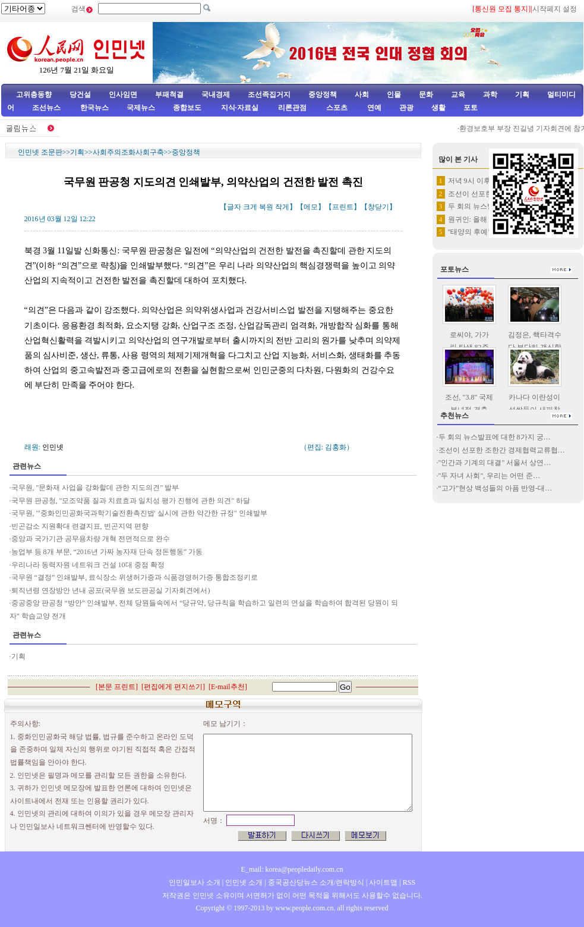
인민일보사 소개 (194, 882)
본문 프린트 (116, 687)
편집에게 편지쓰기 (173, 687)
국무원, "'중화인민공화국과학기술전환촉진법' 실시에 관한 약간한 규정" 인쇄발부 (139, 513)
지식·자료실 (240, 107)
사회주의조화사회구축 (128, 152)
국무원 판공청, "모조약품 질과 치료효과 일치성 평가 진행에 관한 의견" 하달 (131, 501)
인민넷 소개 (243, 882)
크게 (250, 207)
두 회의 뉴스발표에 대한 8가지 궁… (494, 437)
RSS (409, 882)
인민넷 (53, 447)
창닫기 (378, 207)
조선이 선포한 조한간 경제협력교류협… (501, 450)
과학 (490, 94)
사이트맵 (383, 882)
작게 (282, 207)
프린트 (342, 207)
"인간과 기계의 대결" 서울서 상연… (494, 462)
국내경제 (215, 94)
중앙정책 (322, 94)
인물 (394, 94)
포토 (470, 107)
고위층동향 (34, 94)
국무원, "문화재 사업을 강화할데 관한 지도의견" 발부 (95, 487)
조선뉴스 (47, 107)
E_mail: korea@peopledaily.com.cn (292, 869)
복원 (266, 207)
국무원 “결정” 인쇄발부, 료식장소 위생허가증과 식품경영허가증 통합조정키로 (134, 577)
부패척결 (169, 94)
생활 (438, 107)
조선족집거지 (269, 94)
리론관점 (292, 107)
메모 (311, 207)
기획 (522, 94)
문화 (426, 94)
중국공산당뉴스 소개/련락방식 (316, 882)
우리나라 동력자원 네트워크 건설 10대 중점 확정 (88, 565)
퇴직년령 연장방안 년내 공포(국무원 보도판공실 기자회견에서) (110, 590)
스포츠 (336, 107)
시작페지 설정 (554, 9)
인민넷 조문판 (40, 152)
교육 (458, 94)
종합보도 (187, 107)
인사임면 (123, 94)
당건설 (80, 94)
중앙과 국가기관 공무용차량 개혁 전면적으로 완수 (91, 539)
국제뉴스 (141, 107)
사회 (362, 94)
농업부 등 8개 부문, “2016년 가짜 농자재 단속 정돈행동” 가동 (107, 552)
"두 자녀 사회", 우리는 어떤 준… (489, 476)
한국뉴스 (94, 107)
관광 (406, 107)
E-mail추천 (228, 687)
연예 (373, 107)
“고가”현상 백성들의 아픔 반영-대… (495, 488)
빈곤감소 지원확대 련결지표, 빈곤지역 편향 (80, 526)
